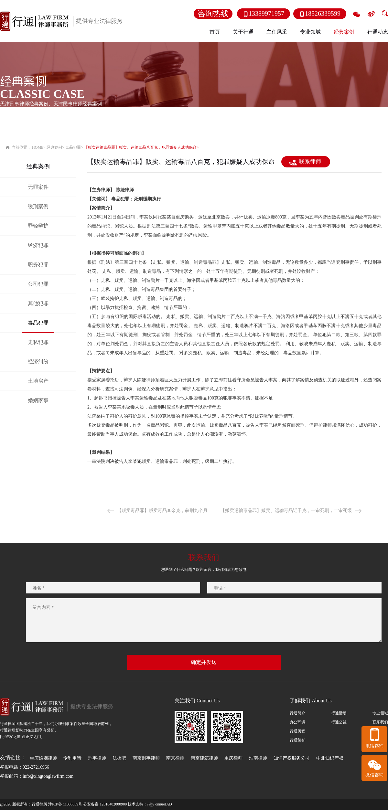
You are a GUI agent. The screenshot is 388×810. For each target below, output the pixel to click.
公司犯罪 (38, 284)
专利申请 (72, 758)
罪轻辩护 (38, 226)
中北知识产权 (329, 758)
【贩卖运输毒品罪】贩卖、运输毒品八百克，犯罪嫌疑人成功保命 (140, 147)
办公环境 (297, 722)
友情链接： (13, 757)
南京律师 (175, 758)
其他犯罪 (38, 303)
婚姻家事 (38, 400)
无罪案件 (38, 187)
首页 (215, 32)
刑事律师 (97, 758)
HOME (37, 147)
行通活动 (339, 713)
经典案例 (54, 147)
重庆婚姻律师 (43, 758)
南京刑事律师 (146, 758)
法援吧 (119, 758)
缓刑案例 (38, 206)
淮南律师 (258, 758)
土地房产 (38, 381)
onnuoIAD (163, 804)
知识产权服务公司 (292, 758)
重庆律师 (233, 758)
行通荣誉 (297, 740)
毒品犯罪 (73, 147)
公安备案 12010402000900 (105, 804)
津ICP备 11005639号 (65, 804)
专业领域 (380, 713)
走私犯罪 (38, 342)
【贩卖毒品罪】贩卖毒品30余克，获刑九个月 (162, 510)
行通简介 (297, 713)
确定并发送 (204, 662)
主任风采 (276, 32)
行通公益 (339, 722)
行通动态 (377, 32)
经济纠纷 (38, 361)
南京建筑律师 (204, 758)
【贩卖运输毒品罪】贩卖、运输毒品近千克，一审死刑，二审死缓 (286, 510)
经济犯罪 (38, 245)
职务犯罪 (38, 264)
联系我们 (380, 722)
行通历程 (297, 731)
